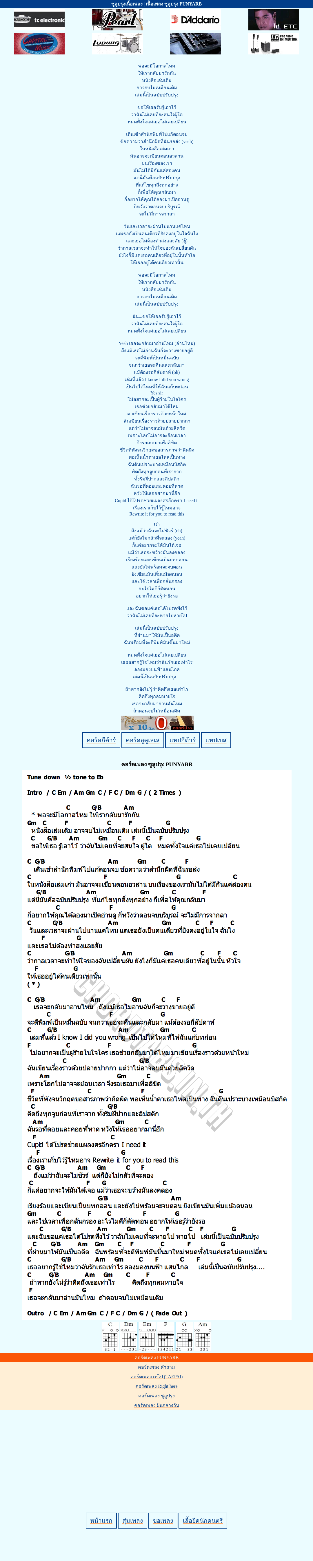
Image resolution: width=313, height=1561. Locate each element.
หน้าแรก (101, 1520)
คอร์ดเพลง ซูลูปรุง (156, 1395)
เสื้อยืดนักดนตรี (203, 1520)
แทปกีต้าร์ (183, 740)
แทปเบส (216, 740)
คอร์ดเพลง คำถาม (156, 1367)
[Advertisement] (157, 1451)
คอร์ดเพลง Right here (156, 1386)
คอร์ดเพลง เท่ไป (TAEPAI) (156, 1376)
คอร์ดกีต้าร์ (101, 740)
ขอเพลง (163, 1520)
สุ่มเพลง (132, 1520)
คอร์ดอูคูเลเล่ (143, 740)
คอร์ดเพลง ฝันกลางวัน (156, 1405)
